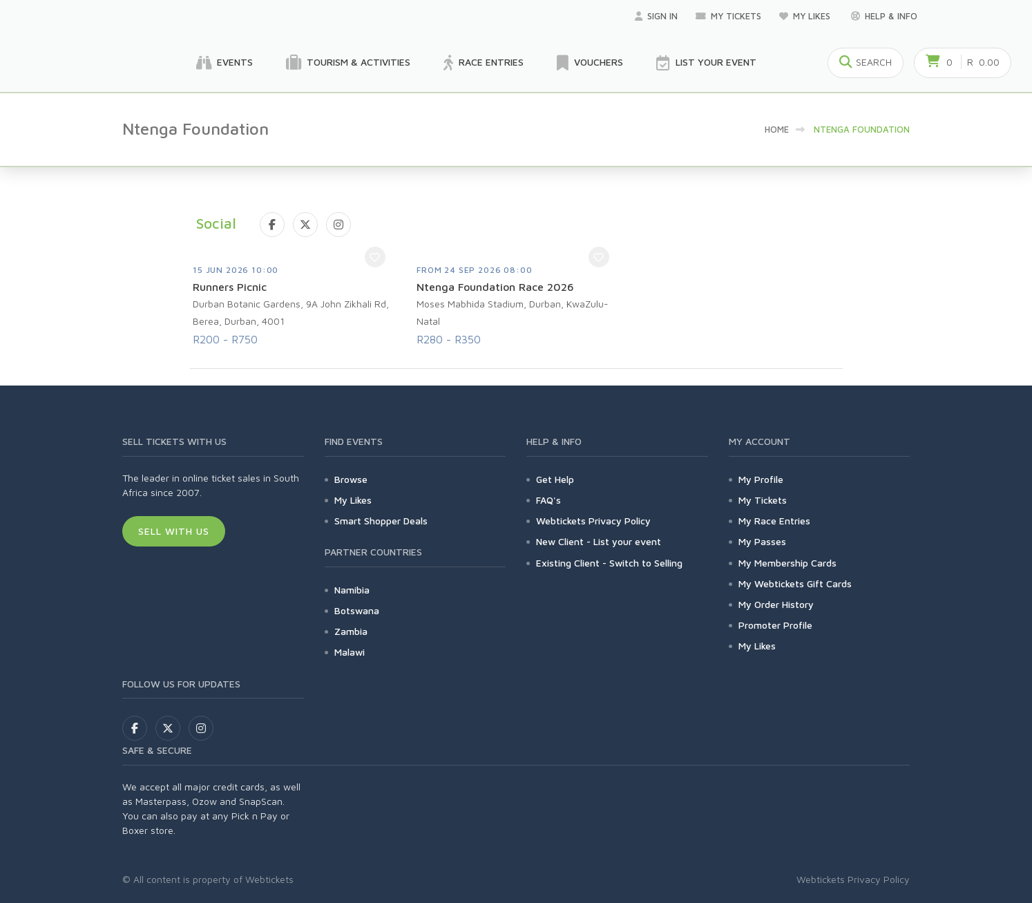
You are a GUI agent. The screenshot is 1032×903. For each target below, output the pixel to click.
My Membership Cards (787, 563)
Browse (350, 479)
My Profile (760, 479)
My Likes (806, 15)
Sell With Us (173, 531)
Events (224, 62)
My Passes (762, 541)
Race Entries (483, 62)
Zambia (350, 631)
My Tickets (728, 15)
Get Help (555, 479)
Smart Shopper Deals (381, 520)
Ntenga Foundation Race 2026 (495, 287)
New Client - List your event (598, 541)
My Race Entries (774, 520)
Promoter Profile (775, 625)
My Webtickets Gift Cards (795, 583)
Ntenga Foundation (862, 129)
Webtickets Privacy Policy (593, 520)
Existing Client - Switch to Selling (609, 563)
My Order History (776, 604)
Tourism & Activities (348, 62)
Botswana (356, 610)
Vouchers (590, 62)
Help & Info (884, 15)
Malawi (349, 652)
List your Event (706, 62)
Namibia (352, 590)
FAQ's (548, 500)
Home (777, 129)
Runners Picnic (230, 287)
